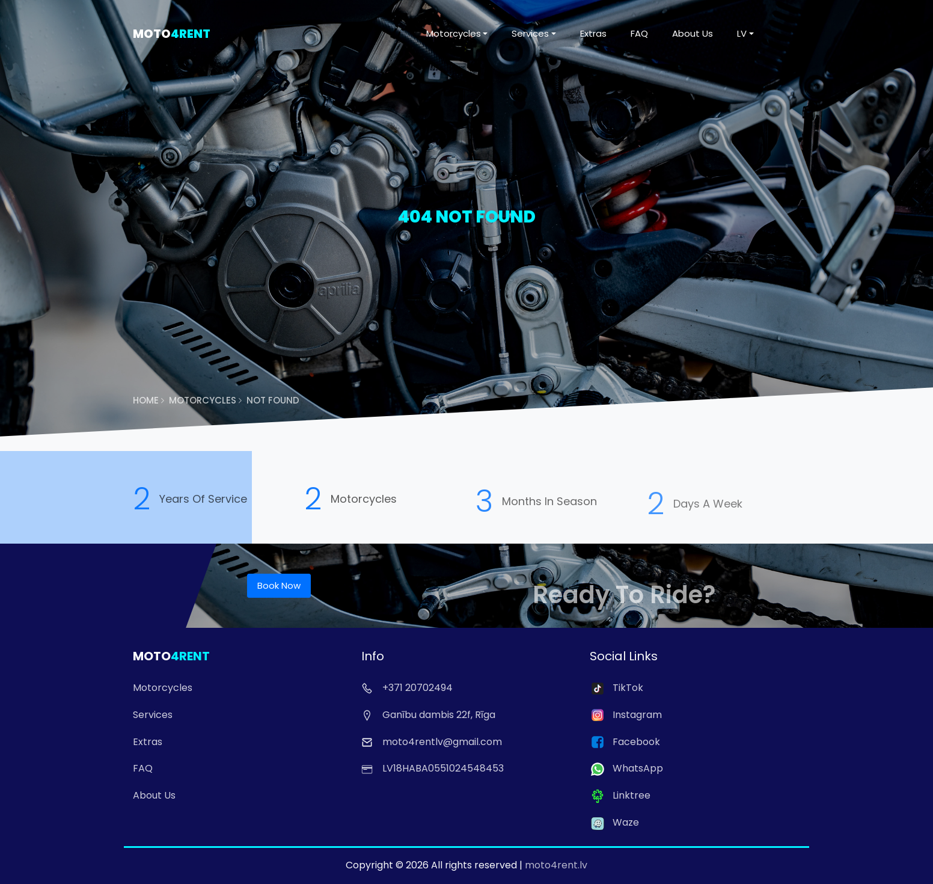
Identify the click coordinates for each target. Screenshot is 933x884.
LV (742, 33)
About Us (692, 33)
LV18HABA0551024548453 (432, 768)
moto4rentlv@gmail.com (431, 742)
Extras (593, 33)
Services (530, 33)
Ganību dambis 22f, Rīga (428, 715)
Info (372, 656)
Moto (171, 33)
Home (148, 400)
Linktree (620, 795)
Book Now (279, 585)
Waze (614, 822)
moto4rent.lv (556, 865)
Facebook (625, 742)
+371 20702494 (407, 688)
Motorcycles (453, 33)
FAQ (639, 33)
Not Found (272, 400)
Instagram (626, 715)
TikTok (616, 688)
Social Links (624, 656)
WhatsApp (626, 768)
